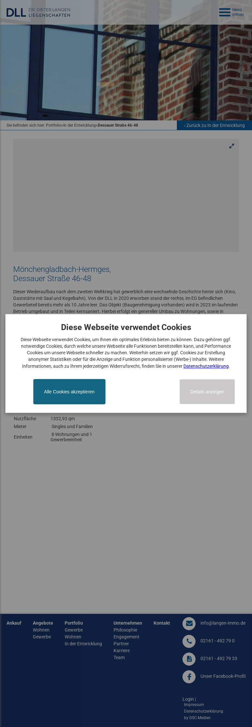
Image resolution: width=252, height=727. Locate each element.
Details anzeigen (207, 392)
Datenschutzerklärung (206, 366)
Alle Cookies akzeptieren (69, 392)
